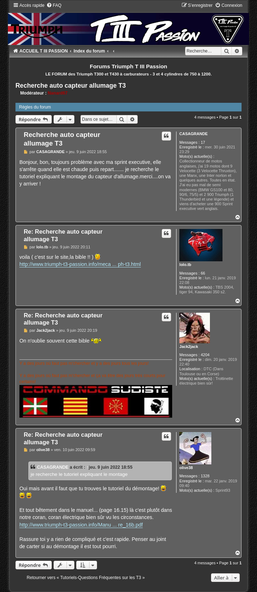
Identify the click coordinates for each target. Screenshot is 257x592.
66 (203, 273)
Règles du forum (35, 107)
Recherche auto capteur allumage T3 (70, 85)
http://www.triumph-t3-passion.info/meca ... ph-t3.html (80, 264)
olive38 (186, 467)
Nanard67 (58, 93)
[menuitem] (53, 5)
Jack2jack (188, 346)
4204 (205, 355)
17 (203, 142)
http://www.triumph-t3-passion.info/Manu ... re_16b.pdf (81, 525)
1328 (205, 476)
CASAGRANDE (193, 134)
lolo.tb (185, 264)
